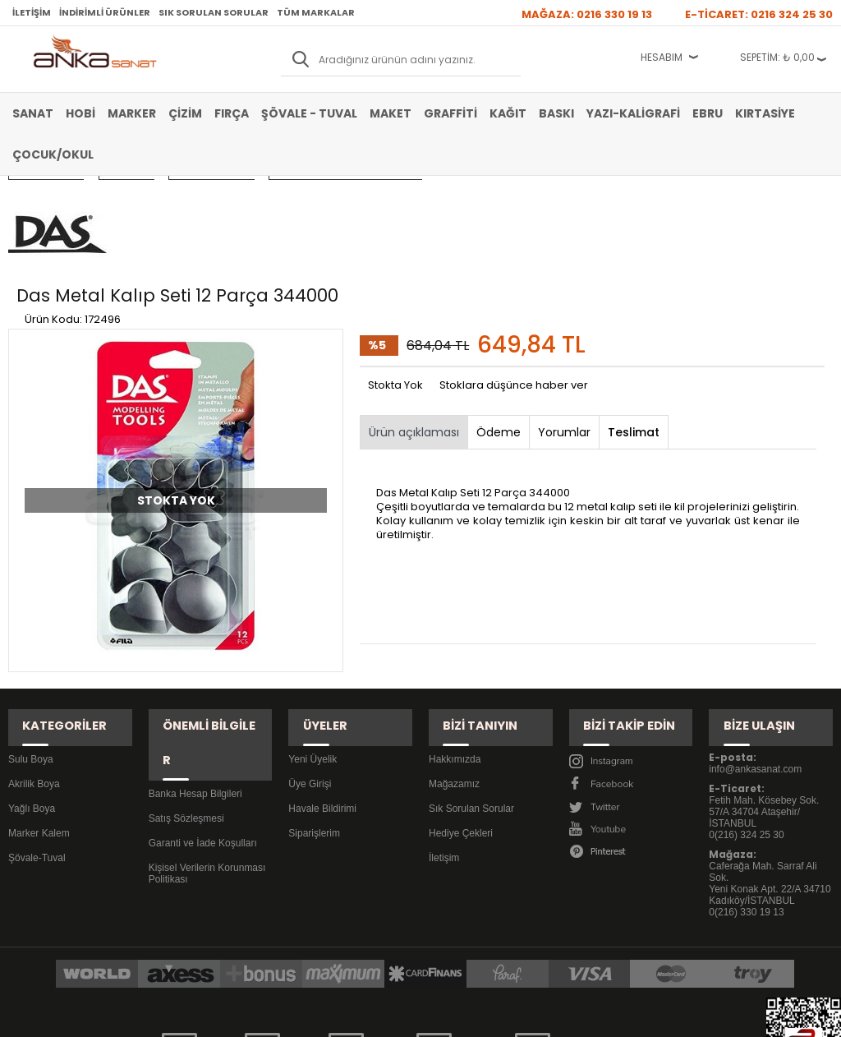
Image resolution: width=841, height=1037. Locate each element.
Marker (132, 113)
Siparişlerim (314, 727)
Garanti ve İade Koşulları (203, 702)
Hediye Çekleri (461, 727)
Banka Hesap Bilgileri (195, 653)
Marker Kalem (39, 727)
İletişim (31, 12)
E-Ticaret (371, 1016)
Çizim (185, 113)
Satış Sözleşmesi (186, 678)
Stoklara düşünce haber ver (513, 298)
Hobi (80, 113)
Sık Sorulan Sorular (214, 12)
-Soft (329, 1016)
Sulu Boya (30, 653)
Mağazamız (454, 678)
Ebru (707, 113)
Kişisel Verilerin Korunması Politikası (207, 732)
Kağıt (507, 113)
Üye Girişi (309, 678)
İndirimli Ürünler (104, 12)
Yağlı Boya (31, 702)
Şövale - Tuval (309, 113)
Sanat (32, 113)
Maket (390, 113)
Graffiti (450, 113)
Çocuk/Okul (53, 154)
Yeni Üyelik (312, 653)
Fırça (231, 113)
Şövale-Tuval (37, 752)
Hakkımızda (454, 653)
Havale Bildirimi (322, 702)
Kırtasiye (765, 113)
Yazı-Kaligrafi (633, 113)
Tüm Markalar (316, 12)
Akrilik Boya (34, 678)
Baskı (556, 113)
